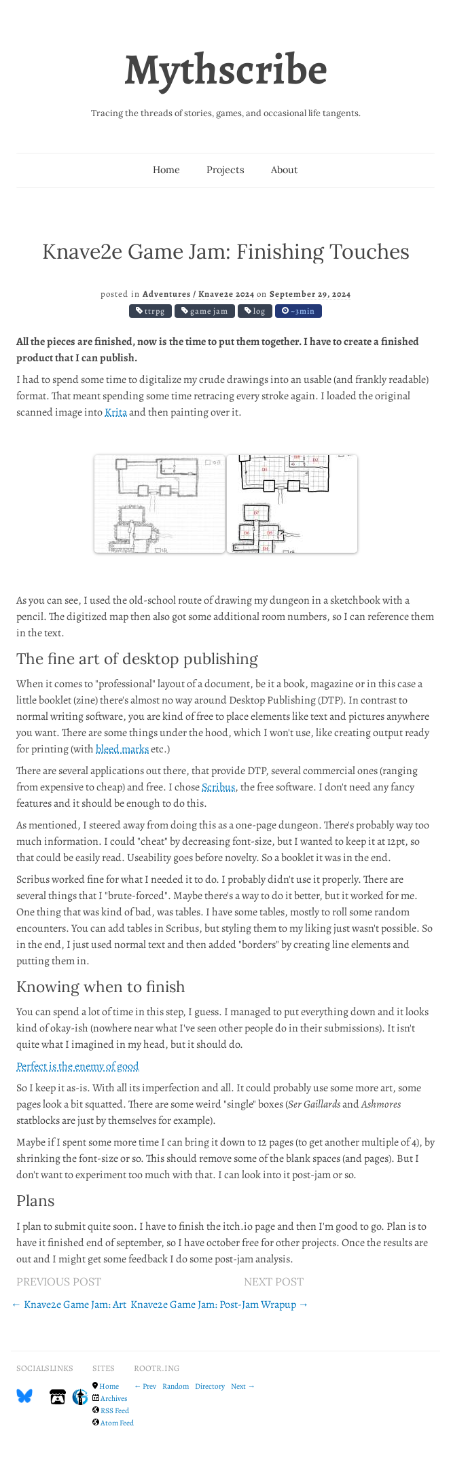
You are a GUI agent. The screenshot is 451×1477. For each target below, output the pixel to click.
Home (166, 170)
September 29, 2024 (310, 293)
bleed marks (122, 749)
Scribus (218, 787)
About (284, 170)
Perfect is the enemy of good (77, 1066)
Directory (210, 1386)
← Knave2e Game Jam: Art (68, 1304)
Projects (225, 170)
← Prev (145, 1386)
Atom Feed (117, 1422)
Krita (116, 412)
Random (175, 1386)
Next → (243, 1386)
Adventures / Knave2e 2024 (200, 293)
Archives (114, 1398)
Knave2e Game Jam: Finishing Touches (226, 251)
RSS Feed (115, 1410)
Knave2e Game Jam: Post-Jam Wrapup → (219, 1304)
